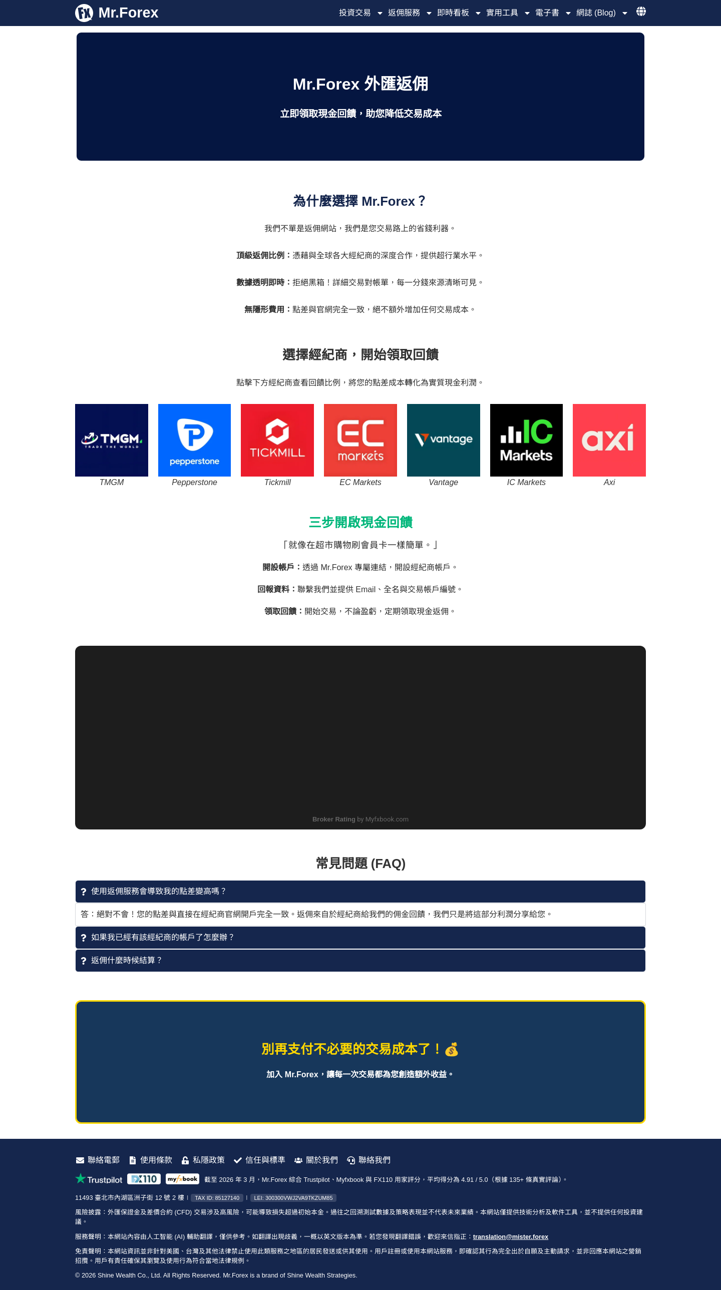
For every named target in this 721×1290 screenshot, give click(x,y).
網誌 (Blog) (602, 13)
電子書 (553, 13)
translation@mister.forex (510, 1236)
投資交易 (361, 13)
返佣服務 (410, 13)
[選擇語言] (641, 11)
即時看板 (459, 13)
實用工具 (508, 13)
